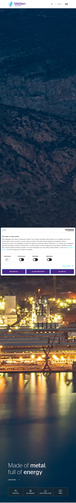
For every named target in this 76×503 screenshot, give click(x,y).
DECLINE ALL (13, 271)
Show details (67, 266)
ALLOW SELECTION (38, 271)
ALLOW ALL (62, 271)
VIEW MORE (12, 480)
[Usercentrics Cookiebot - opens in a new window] (66, 230)
